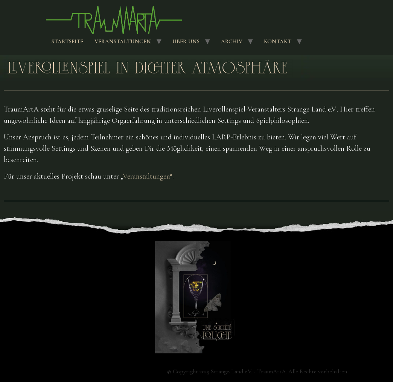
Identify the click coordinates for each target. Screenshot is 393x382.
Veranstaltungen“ (147, 176)
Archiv (231, 41)
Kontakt (277, 41)
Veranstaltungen (122, 41)
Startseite (67, 41)
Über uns (186, 41)
